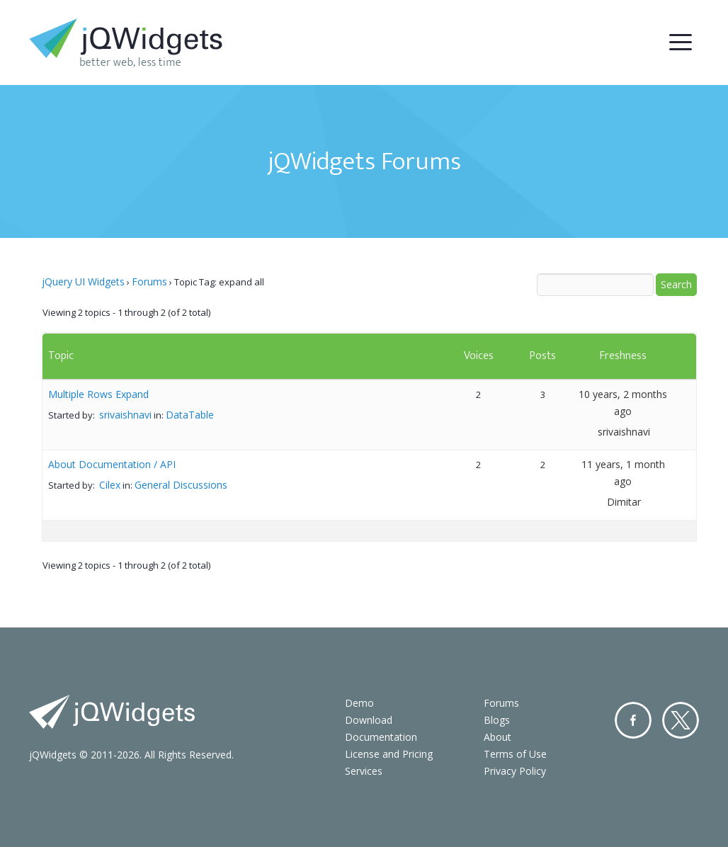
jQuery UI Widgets (83, 281)
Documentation (381, 737)
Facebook (633, 720)
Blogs (497, 720)
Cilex (109, 484)
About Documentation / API (112, 464)
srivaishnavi (125, 414)
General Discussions (181, 484)
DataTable (190, 414)
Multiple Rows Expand (98, 394)
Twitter (680, 720)
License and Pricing (389, 754)
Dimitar (624, 501)
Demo (359, 703)
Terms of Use (515, 754)
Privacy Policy (515, 771)
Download (368, 720)
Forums (149, 281)
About (497, 737)
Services (363, 771)
